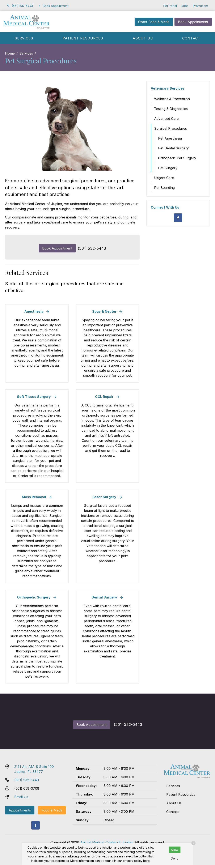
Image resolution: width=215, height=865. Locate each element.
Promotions (200, 6)
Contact (191, 38)
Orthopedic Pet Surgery (177, 158)
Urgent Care (164, 178)
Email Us (21, 797)
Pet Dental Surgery (173, 148)
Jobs (184, 6)
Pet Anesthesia (170, 138)
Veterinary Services (168, 88)
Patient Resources (83, 38)
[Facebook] (178, 217)
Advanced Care (166, 118)
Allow (174, 850)
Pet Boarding (164, 188)
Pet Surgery (167, 168)
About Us (143, 38)
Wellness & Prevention (172, 99)
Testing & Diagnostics (171, 109)
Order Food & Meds (153, 22)
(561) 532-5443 (92, 248)
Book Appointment (193, 22)
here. (146, 860)
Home (10, 53)
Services (24, 38)
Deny (174, 858)
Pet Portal (170, 6)
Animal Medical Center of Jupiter (106, 842)
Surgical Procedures (170, 128)
